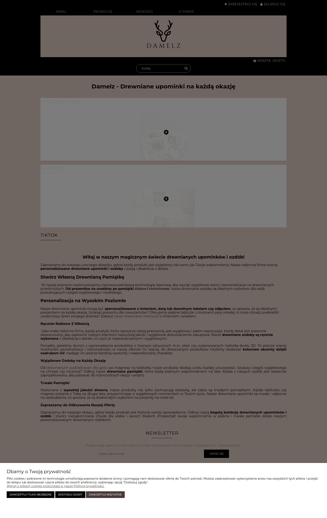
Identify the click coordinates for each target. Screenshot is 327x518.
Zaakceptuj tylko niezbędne (31, 494)
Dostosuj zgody (70, 494)
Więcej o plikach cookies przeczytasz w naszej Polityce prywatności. (55, 486)
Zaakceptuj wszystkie (105, 494)
